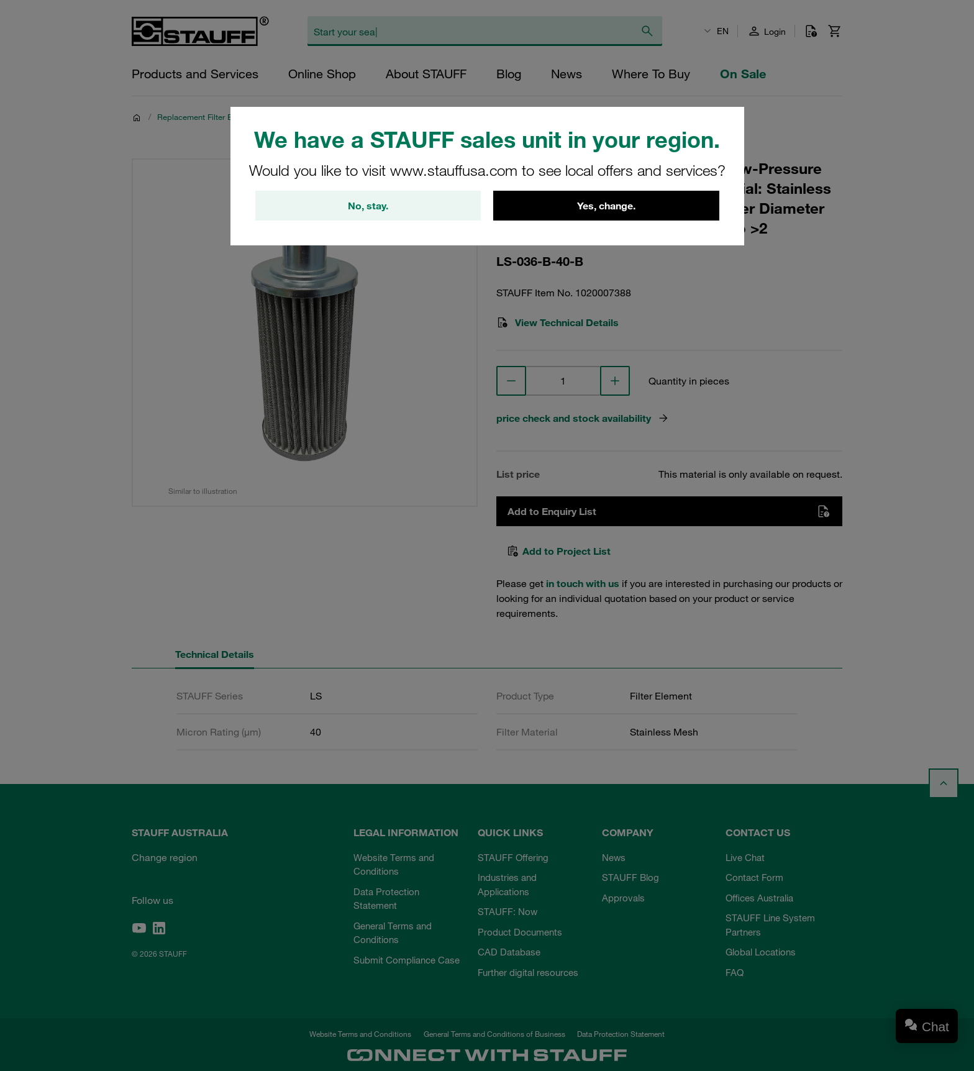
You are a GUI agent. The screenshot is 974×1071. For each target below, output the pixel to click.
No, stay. (368, 205)
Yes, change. (606, 205)
